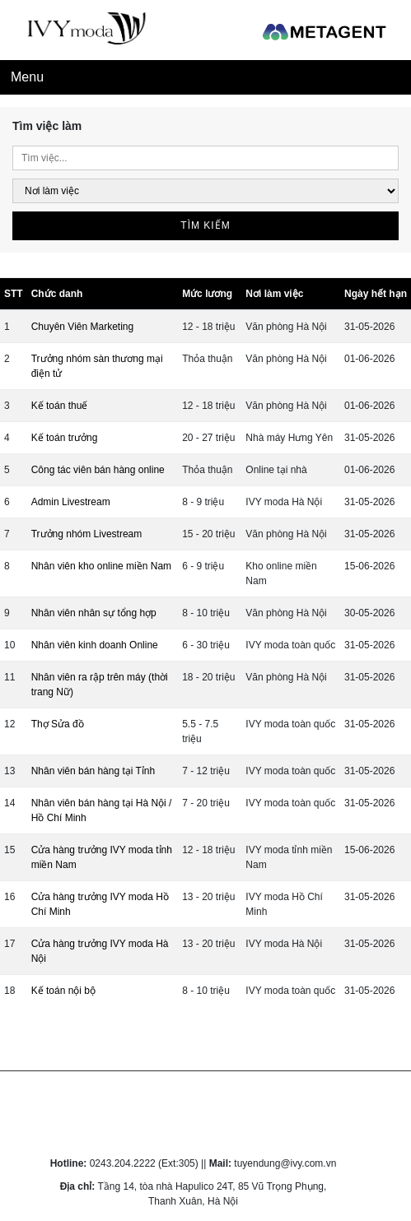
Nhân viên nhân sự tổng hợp (93, 613)
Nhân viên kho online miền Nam (101, 566)
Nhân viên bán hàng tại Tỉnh (93, 771)
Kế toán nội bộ (63, 990)
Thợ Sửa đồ (57, 724)
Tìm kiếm (205, 225)
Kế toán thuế (59, 405)
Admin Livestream (70, 502)
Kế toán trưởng (64, 437)
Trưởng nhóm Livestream (86, 534)
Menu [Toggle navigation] (27, 77)
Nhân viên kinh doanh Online (94, 645)
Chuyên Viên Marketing (82, 326)
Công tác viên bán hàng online (98, 470)
